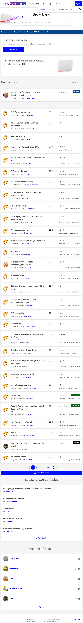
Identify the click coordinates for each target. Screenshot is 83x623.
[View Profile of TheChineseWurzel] (32, 185)
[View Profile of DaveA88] (29, 460)
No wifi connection (19, 206)
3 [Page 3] (40, 467)
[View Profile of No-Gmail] (29, 233)
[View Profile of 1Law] (27, 278)
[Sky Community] (15, 3)
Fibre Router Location (12, 518)
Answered (75, 395)
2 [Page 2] (36, 467)
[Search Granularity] (17, 22)
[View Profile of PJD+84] (9, 521)
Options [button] (74, 82)
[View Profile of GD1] (27, 449)
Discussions (34, 4)
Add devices (8, 508)
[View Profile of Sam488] (28, 377)
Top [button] (78, 619)
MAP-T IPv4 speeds (19, 395)
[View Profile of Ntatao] (28, 353)
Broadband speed (18, 457)
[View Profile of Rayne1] (29, 268)
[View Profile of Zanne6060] (30, 435)
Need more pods (18, 136)
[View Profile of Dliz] (27, 367)
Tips (50, 4)
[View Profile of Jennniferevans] (31, 327)
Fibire (13, 432)
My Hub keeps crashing (21, 385)
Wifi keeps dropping (19, 230)
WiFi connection (18, 313)
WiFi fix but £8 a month (21, 112)
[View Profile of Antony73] (30, 115)
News (44, 4)
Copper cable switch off (13, 499)
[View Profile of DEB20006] (30, 209)
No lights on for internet (21, 422)
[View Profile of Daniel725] (9, 491)
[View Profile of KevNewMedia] (31, 98)
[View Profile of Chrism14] (29, 316)
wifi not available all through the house (28, 240)
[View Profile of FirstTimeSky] (31, 129)
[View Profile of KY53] (8, 511)
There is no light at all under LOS (25, 147)
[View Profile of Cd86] (28, 174)
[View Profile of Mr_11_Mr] (29, 198)
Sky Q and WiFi (17, 275)
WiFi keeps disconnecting (22, 181)
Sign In (78, 4)
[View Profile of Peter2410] (29, 305)
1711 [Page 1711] (48, 467)
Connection (16, 323)
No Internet (16, 251)
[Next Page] (55, 467)
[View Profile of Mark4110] (30, 163)
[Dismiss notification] (80, 9)
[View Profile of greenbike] (9, 531)
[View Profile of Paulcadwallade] (31, 388)
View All (41, 607)
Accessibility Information (51, 621)
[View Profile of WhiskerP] (30, 398)
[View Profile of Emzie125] (29, 254)
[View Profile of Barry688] (29, 243)
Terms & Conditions (53, 619)
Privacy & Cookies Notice (31, 621)
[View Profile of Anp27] (28, 139)
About (57, 4)
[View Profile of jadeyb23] (29, 342)
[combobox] (46, 22)
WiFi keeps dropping (20, 171)
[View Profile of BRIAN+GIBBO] (11, 501)
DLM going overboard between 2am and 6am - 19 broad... (28, 489)
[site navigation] (2, 4)
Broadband (41, 14)
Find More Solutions (41, 538)
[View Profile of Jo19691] (29, 150)
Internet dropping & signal (22, 374)
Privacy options (29, 619)
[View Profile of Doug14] (28, 414)
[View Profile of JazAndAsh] (29, 425)
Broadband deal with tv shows (24, 350)
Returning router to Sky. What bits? (18, 528)
